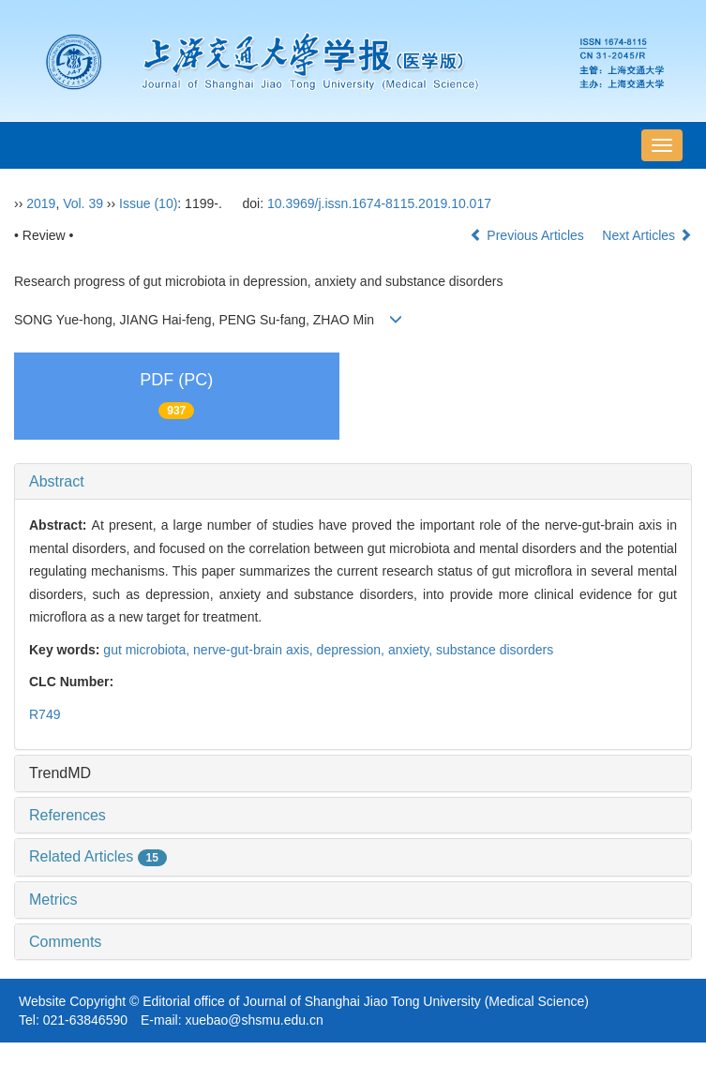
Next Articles (647, 235)
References (67, 815)
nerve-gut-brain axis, (255, 649)
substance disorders (494, 649)
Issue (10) (148, 203)
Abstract (56, 481)
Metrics (53, 900)
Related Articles (98, 856)
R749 (44, 714)
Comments (65, 942)
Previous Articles (528, 235)
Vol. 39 (83, 203)
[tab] (353, 482)
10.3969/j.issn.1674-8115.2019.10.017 (379, 203)
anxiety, (412, 649)
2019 (40, 203)
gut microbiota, (148, 649)
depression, (352, 649)
